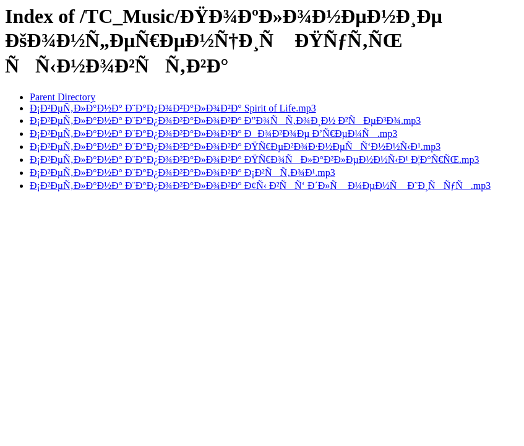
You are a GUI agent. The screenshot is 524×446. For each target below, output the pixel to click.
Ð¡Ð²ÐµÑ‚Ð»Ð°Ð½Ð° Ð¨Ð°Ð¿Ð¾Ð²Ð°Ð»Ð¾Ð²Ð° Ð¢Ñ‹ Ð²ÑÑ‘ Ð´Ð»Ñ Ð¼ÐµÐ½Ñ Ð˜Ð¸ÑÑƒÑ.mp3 (260, 185)
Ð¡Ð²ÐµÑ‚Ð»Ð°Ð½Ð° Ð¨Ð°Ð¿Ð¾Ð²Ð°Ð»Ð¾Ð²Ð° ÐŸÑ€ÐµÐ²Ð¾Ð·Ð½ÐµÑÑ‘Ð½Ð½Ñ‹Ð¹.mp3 (235, 146)
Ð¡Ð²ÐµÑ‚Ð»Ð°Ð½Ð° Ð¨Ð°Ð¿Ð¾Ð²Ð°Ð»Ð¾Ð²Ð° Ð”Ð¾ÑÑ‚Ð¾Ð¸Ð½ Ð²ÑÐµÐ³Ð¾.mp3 (225, 120)
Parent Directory (62, 97)
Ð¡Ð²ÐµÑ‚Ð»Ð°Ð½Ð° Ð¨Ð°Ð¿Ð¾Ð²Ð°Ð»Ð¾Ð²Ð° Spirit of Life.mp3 (173, 108)
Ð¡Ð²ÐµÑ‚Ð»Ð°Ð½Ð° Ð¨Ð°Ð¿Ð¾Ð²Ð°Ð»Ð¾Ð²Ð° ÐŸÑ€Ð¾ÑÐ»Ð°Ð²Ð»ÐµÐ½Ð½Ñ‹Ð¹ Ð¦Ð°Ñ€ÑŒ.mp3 (254, 159)
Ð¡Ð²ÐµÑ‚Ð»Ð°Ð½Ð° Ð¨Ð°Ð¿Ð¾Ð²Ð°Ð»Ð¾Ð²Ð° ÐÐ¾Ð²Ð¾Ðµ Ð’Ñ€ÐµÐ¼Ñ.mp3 (213, 133)
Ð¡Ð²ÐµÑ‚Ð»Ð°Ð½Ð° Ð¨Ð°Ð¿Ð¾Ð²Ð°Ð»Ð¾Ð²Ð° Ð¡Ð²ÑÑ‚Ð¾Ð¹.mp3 (182, 172)
